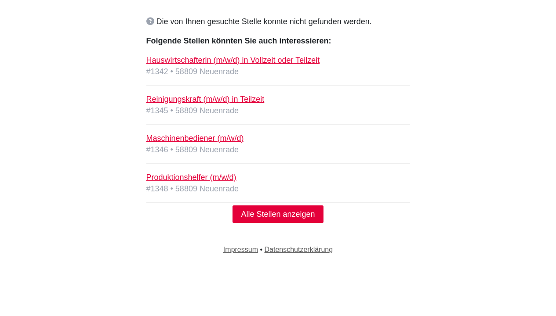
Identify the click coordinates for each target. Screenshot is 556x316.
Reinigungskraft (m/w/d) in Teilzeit (205, 99)
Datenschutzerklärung (299, 249)
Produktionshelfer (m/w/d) (191, 177)
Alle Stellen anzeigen (278, 214)
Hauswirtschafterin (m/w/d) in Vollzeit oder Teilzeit (233, 60)
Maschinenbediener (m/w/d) (195, 138)
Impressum (240, 249)
